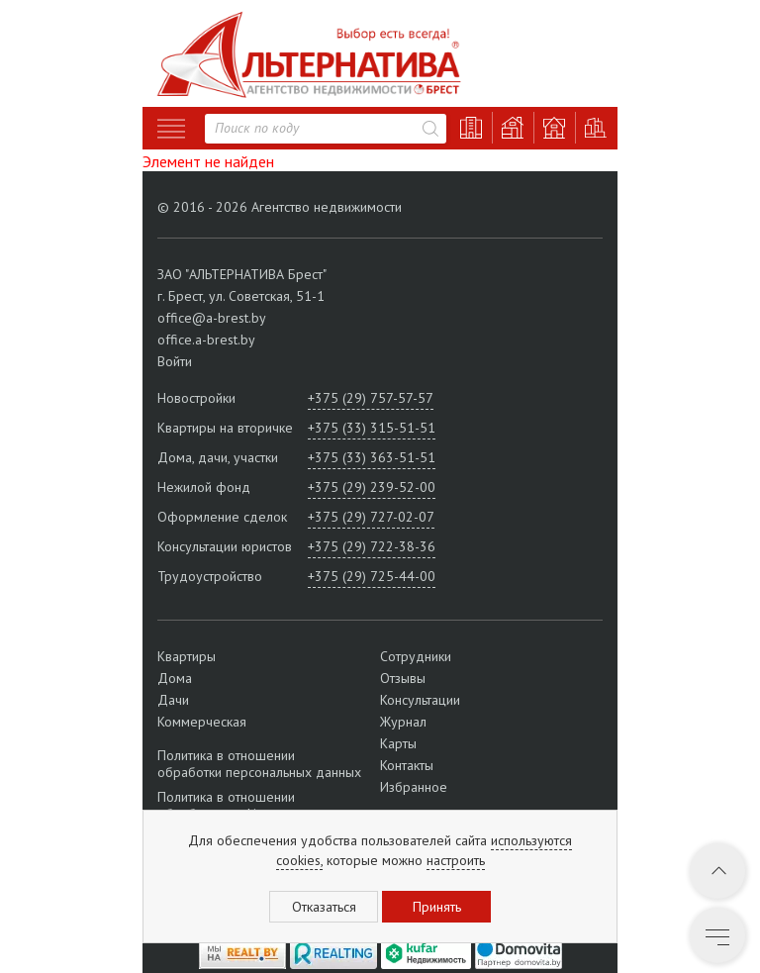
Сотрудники (415, 656)
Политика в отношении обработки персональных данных (259, 764)
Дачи (173, 700)
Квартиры (186, 656)
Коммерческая (201, 721)
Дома (174, 678)
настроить (456, 860)
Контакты (406, 765)
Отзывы (403, 678)
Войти (174, 361)
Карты (398, 743)
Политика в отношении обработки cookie (226, 805)
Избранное (413, 787)
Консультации (420, 700)
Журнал (403, 721)
